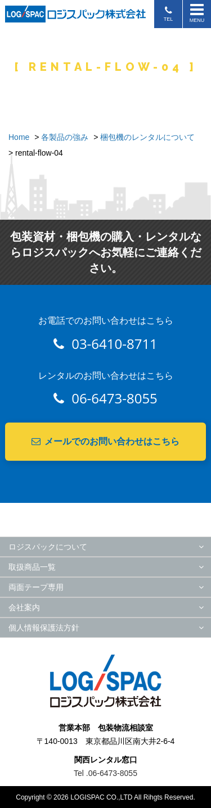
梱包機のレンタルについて (147, 137)
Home (18, 137)
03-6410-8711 (105, 343)
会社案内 (24, 607)
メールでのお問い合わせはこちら (105, 441)
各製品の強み (64, 137)
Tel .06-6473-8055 (105, 773)
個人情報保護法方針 (43, 627)
